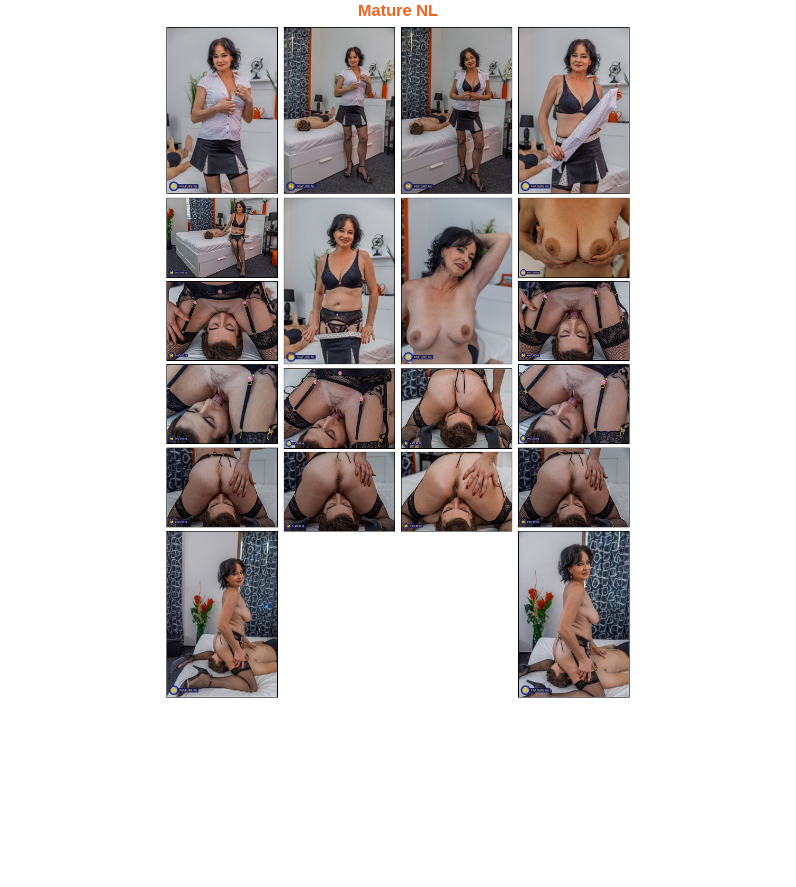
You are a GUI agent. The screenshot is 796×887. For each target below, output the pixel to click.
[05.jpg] (222, 238)
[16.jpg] (574, 488)
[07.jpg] (456, 281)
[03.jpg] (456, 110)
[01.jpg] (222, 110)
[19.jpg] (222, 614)
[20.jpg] (574, 614)
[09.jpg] (222, 321)
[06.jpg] (339, 281)
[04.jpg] (574, 110)
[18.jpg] (456, 492)
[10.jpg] (574, 321)
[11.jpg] (222, 404)
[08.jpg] (574, 238)
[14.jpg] (456, 408)
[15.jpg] (222, 488)
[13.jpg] (339, 408)
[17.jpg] (339, 492)
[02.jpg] (339, 110)
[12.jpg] (574, 404)
